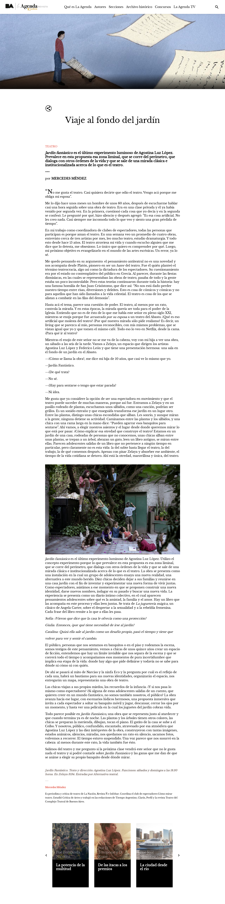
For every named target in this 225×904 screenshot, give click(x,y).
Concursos (163, 7)
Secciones (116, 7)
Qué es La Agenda (78, 7)
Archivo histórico (139, 7)
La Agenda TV (184, 7)
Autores (100, 7)
